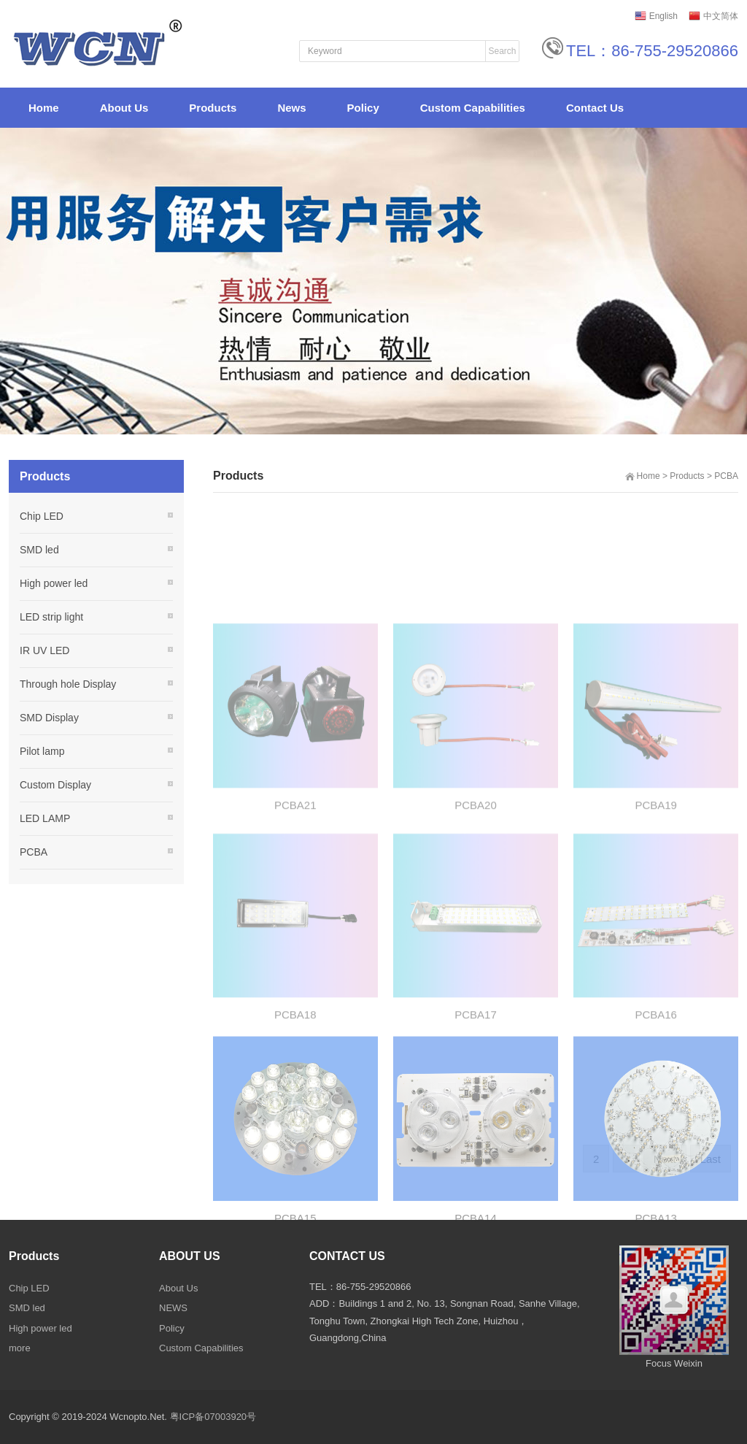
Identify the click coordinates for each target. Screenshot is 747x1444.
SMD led (39, 550)
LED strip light (51, 617)
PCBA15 (295, 1297)
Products (687, 476)
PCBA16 (656, 1092)
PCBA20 (475, 882)
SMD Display (49, 717)
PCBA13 (656, 1297)
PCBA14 (475, 1297)
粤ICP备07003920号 (213, 1416)
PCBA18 (295, 1092)
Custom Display (55, 785)
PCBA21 (295, 882)
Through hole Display (68, 684)
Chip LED (41, 516)
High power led (54, 583)
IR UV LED (44, 650)
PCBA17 (475, 1092)
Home (648, 476)
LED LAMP (45, 818)
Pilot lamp (42, 751)
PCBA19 (656, 882)
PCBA (726, 476)
